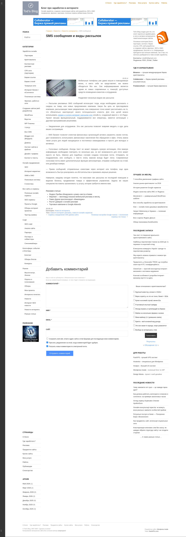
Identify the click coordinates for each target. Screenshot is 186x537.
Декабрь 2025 (28, 500)
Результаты (150, 341)
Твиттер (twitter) (31, 215)
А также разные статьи (151, 437)
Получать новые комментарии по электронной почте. (66, 346)
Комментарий (52, 284)
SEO (26, 167)
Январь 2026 (28, 496)
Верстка (28, 119)
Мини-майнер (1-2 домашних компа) (148, 317)
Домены (28, 143)
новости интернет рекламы (60, 213)
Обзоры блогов (30, 259)
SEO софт (28, 224)
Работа (164, 3)
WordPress (29, 115)
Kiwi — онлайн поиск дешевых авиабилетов (150, 207)
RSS (144, 60)
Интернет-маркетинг (32, 171)
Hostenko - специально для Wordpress (148, 362)
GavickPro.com (153, 531)
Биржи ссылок (30, 77)
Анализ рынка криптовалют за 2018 (147, 183)
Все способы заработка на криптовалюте (149, 203)
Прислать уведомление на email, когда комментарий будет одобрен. (72, 343)
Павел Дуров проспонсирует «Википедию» (67, 199)
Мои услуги (142, 3)
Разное (25, 268)
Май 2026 (26, 484)
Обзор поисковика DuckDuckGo (145, 222)
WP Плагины (29, 123)
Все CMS (28, 132)
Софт (25, 220)
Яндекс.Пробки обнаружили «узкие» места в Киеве (70, 194)
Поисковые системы (32, 180)
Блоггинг (28, 255)
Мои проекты (30, 290)
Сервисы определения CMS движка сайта (63, 215)
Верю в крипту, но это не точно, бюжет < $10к (151, 296)
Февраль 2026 (28, 492)
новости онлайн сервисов (82, 213)
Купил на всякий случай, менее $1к (148, 300)
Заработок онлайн (30, 51)
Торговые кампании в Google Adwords (65, 204)
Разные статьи (30, 314)
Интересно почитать (32, 294)
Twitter (155, 60)
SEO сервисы (30, 200)
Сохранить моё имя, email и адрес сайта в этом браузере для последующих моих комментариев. (84, 339)
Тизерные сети (30, 86)
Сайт (48, 329)
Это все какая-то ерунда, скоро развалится (150, 326)
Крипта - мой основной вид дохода (147, 321)
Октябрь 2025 (28, 509)
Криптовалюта (30, 60)
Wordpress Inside (139, 370)
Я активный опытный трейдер (146, 305)
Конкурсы (28, 263)
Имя (48, 310)
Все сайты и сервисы (31, 189)
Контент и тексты (31, 158)
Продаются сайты (29, 450)
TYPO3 (27, 128)
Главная (49, 31)
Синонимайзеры (31, 243)
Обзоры (28, 286)
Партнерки (29, 55)
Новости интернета (69, 31)
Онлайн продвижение (31, 163)
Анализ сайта (30, 228)
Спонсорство (28, 470)
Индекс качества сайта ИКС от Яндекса (148, 192)
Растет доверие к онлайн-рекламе (63, 202)
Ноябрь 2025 (28, 505)
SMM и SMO (29, 175)
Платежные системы (33, 97)
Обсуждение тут (151, 345)
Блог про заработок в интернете (59, 8)
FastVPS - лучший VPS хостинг (145, 357)
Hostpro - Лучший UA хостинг (144, 366)
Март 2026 (27, 488)
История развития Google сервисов (147, 188)
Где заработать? (120, 3)
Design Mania (138, 374)
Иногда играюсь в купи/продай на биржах (150, 309)
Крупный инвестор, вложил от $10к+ (148, 292)
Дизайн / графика (31, 154)
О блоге (108, 3)
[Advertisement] (87, 58)
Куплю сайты (154, 3)
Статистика (29, 184)
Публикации (27, 466)
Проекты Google (31, 204)
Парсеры (28, 232)
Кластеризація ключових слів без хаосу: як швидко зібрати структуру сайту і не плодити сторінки (150, 430)
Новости (57, 31)
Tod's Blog (31, 8)
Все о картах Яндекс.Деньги (144, 218)
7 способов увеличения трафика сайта (148, 179)
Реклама (132, 3)
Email (49, 320)
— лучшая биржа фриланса (150, 86)
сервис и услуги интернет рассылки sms (75, 115)
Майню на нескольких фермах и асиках (149, 313)
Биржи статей (30, 81)
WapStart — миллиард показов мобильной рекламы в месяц (74, 197)
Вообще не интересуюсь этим (146, 330)
